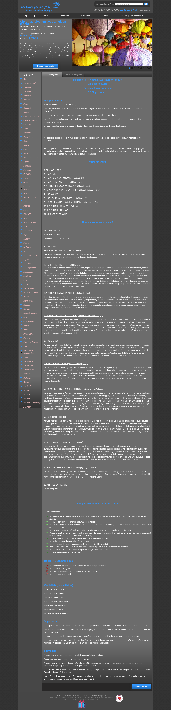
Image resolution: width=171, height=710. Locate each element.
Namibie (26, 305)
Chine (25, 129)
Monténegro (28, 301)
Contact (105, 16)
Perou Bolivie (28, 334)
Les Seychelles (29, 268)
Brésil (25, 104)
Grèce (25, 182)
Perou (25, 330)
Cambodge (28, 108)
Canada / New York (31, 120)
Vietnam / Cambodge (32, 403)
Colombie (27, 133)
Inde (25, 202)
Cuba (25, 149)
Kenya (26, 243)
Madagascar (28, 272)
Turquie (26, 394)
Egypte (26, 162)
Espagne (27, 170)
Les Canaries (28, 264)
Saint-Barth (28, 366)
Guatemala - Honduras (28, 187)
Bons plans (85, 16)
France (26, 178)
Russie (26, 357)
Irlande (26, 210)
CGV (104, 695)
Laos (25, 251)
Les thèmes (64, 16)
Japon (25, 235)
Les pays (44, 16)
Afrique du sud (29, 83)
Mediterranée (28, 288)
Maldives (27, 276)
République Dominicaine (28, 351)
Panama (26, 326)
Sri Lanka (27, 378)
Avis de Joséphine (74, 75)
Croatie (26, 145)
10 (150, 68)
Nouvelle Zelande (30, 313)
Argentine (27, 87)
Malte (25, 280)
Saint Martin (28, 361)
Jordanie (27, 239)
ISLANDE (27, 214)
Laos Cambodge (30, 255)
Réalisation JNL (93, 699)
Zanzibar (27, 407)
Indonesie (27, 206)
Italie (25, 226)
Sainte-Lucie (28, 370)
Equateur (27, 166)
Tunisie (26, 390)
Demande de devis (45, 66)
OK (146, 4)
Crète (25, 141)
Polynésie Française (31, 342)
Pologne (26, 338)
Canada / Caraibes (31, 116)
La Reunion (28, 247)
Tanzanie (27, 382)
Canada (26, 112)
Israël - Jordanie (30, 222)
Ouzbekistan (28, 321)
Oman (25, 317)
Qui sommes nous (95, 695)
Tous (25, 79)
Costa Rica (27, 137)
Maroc (26, 284)
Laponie (26, 259)
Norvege (26, 309)
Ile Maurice (27, 193)
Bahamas (27, 96)
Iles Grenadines (29, 198)
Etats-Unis (27, 174)
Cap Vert (27, 125)
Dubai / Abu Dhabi (30, 158)
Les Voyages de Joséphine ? (131, 16)
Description (53, 75)
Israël (25, 218)
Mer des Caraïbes (30, 293)
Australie (27, 91)
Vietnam (26, 399)
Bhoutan (26, 100)
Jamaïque (27, 231)
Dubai (25, 153)
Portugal (26, 346)
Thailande (27, 386)
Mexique (26, 297)
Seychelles (27, 374)
